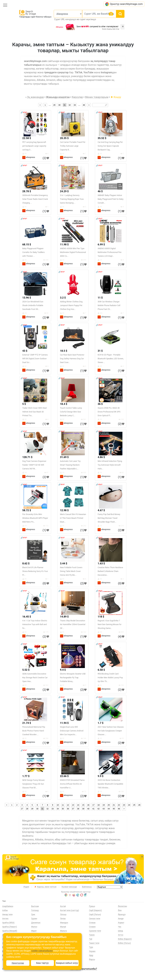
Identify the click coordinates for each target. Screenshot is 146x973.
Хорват (121, 923)
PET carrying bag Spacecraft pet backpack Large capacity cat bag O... (34, 146)
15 (83, 805)
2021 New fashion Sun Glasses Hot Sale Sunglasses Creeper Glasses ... (111, 731)
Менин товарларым (96, 97)
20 (109, 805)
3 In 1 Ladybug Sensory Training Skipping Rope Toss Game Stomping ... (72, 199)
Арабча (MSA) (8, 923)
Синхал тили (94, 918)
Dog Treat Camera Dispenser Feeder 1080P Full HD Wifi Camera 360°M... (34, 465)
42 (98, 809)
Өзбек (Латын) (124, 943)
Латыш (63, 914)
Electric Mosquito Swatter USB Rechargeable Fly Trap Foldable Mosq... (72, 677)
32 (70, 105)
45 (114, 809)
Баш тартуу (42, 963)
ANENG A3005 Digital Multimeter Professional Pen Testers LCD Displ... (109, 252)
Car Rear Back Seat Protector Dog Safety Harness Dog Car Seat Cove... (72, 358)
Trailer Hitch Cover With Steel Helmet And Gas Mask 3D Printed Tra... (34, 412)
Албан (5, 910)
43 (104, 809)
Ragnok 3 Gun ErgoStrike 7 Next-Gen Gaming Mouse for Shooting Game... (109, 624)
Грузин (34, 918)
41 (93, 809)
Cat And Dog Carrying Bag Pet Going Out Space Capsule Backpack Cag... (110, 146)
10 (58, 805)
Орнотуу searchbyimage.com (124, 4)
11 (63, 805)
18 (98, 805)
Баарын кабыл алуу (67, 963)
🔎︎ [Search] (106, 105)
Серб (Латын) (95, 914)
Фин (120, 910)
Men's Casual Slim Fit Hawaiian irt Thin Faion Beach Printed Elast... (73, 518)
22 (119, 805)
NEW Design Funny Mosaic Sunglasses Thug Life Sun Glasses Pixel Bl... (33, 784)
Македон (64, 923)
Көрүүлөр (77, 97)
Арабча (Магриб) (9, 931)
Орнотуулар (18, 963)
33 (75, 105)
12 (68, 805)
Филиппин (122, 906)
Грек (33, 914)
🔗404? (24, 112)
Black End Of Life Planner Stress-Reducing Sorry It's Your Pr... (35, 571)
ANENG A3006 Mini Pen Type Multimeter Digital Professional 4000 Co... (73, 252)
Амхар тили (7, 914)
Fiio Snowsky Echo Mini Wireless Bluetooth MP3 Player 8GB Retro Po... (35, 518)
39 (83, 809)
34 (58, 809)
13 (73, 805)
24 (129, 805)
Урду (91, 955)
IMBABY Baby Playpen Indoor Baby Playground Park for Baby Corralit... (110, 199)
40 (88, 809)
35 (63, 809)
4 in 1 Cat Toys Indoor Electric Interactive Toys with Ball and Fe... (34, 624)
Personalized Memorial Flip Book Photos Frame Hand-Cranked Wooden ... (33, 731)
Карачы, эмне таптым (45, 887)
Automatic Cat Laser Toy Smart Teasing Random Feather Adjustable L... (70, 465)
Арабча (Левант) (9, 927)
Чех (119, 927)
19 (104, 805)
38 (78, 809)
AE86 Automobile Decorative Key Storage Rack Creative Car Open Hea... (35, 677)
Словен (92, 927)
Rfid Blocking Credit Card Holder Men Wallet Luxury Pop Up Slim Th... (110, 677)
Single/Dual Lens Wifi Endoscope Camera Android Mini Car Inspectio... (71, 731)
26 (139, 805)
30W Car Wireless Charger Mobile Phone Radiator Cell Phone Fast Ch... (109, 305)
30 (59, 105)
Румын (92, 906)
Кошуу (115, 97)
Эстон (120, 935)
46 (84, 105)
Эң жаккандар (35, 97)
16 (88, 805)
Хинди (121, 918)
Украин (92, 951)
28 (27, 809)
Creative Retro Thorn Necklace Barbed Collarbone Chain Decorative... (110, 571)
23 (124, 805)
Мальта (63, 931)
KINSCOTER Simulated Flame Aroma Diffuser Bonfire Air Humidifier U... (72, 784)
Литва (63, 918)
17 (93, 805)
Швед (120, 931)
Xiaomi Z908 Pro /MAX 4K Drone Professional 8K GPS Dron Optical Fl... (109, 412)
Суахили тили (95, 931)
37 (73, 809)
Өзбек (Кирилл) (125, 939)
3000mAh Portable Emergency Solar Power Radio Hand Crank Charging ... (35, 199)
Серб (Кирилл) (95, 910)
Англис (5, 918)
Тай (90, 939)
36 (68, 809)
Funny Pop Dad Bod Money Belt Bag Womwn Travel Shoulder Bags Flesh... (109, 518)
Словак (92, 923)
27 (22, 809)
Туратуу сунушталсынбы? (83, 968)
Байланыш (87, 887)
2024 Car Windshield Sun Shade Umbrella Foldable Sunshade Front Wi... (32, 305)
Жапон (34, 927)
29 (54, 105)
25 (134, 805)
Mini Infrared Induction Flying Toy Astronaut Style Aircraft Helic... (110, 465)
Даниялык (36, 923)
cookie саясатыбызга (42, 950)
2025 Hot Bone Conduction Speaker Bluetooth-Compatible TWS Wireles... (110, 784)
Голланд (35, 910)
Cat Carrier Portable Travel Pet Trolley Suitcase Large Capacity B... (72, 146)
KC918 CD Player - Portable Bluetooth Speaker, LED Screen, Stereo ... (111, 358)
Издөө (26, 887)
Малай (63, 927)
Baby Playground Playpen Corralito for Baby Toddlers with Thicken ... (33, 252)
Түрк (91, 947)
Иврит (34, 931)
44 (109, 809)
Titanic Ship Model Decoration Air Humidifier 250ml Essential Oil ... (72, 624)
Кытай (63, 906)
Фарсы (92, 959)
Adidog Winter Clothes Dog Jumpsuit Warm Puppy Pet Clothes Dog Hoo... (71, 305)
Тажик (92, 935)
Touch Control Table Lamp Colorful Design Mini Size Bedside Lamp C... (71, 412)
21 (114, 805)
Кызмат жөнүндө (69, 887)
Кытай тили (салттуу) (69, 910)
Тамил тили (94, 943)
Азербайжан (7, 906)
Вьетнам (35, 906)
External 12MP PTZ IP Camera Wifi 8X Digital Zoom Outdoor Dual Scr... (35, 358)
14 (78, 805)
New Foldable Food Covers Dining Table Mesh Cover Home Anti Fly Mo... (71, 571)
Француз (122, 914)
